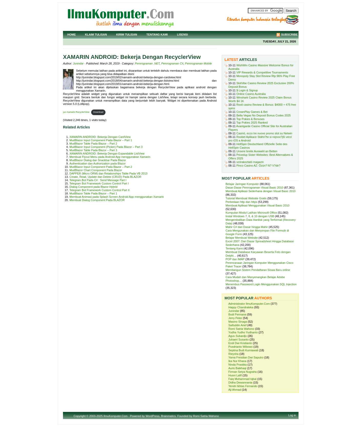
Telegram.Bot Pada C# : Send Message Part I (97, 180)
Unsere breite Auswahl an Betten (256, 151)
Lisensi (182, 34)
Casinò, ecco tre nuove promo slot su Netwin (264, 133)
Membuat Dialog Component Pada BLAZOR (97, 200)
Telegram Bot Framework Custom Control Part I (99, 183)
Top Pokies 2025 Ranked (252, 122)
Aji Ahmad (234, 389)
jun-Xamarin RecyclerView (76, 112)
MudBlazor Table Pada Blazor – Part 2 (93, 143)
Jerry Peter (235, 318)
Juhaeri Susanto (238, 339)
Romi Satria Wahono (241, 328)
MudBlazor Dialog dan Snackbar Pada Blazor (97, 160)
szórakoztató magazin (250, 161)
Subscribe (289, 34)
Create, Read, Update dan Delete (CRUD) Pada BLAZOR (105, 176)
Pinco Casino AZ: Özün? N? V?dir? (258, 165)
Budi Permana (237, 314)
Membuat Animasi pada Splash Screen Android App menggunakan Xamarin (116, 196)
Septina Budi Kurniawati (243, 350)
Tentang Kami (157, 34)
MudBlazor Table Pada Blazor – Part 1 (93, 193)
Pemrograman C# (172, 63)
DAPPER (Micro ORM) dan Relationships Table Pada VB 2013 (108, 173)
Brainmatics (168, 416)
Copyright (79, 416)
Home (71, 34)
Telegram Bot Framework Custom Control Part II (99, 190)
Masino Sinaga (237, 321)
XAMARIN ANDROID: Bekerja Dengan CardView (100, 136)
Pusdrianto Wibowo (240, 346)
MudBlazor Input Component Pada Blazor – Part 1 (100, 140)
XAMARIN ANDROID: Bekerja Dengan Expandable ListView (106, 153)
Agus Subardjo (237, 335)
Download (98, 112)
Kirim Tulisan (126, 34)
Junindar (78, 63)
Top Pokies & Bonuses (250, 119)
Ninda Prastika (237, 364)
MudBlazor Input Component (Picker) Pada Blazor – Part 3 (106, 146)
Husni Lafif (235, 375)
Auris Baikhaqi (237, 368)
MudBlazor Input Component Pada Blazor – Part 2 (100, 166)
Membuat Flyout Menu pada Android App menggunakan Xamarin (109, 156)
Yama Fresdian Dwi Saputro (245, 357)
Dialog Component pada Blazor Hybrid (93, 186)
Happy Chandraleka (240, 307)
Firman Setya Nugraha (242, 371)
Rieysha (233, 353)
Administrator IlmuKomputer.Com (249, 303)
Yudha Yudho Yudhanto (243, 332)
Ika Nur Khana (237, 361)
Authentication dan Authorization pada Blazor (97, 163)
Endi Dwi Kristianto (240, 343)
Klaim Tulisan (96, 34)
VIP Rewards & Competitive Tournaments (262, 72)
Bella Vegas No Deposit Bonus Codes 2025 (263, 115)
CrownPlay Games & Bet (252, 111)
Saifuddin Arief (237, 325)
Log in (292, 415)
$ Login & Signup (247, 90)
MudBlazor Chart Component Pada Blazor (95, 170)
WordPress (153, 416)
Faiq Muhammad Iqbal (242, 378)
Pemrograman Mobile (198, 63)
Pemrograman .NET (147, 63)
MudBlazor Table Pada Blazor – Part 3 (93, 150)
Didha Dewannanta (240, 382)
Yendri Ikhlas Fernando (242, 386)
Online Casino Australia (251, 93)
